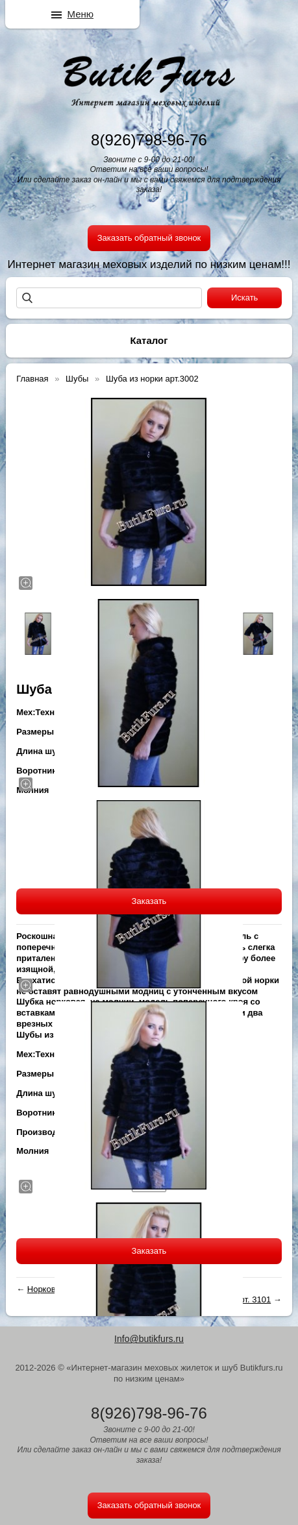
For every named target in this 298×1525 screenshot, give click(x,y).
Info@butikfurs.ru (149, 1339)
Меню (81, 13)
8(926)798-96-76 (149, 140)
